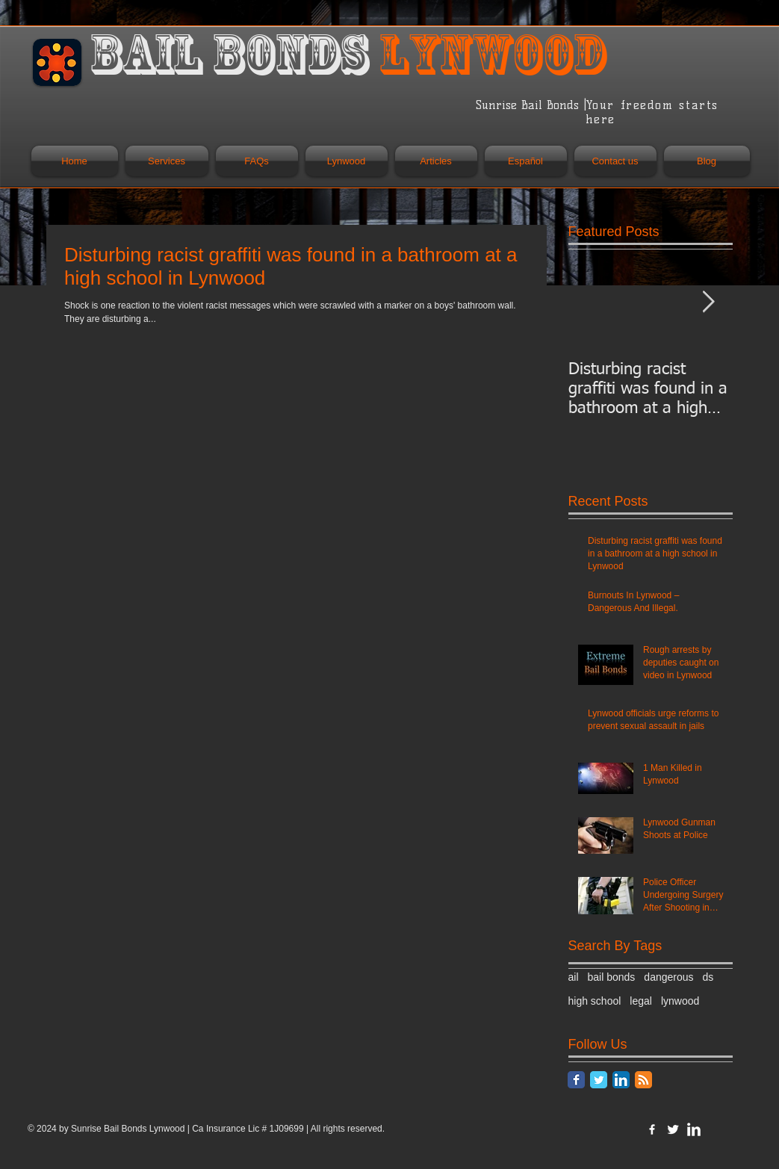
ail (573, 977)
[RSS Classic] (643, 1079)
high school (594, 1001)
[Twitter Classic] (598, 1079)
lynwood (680, 1001)
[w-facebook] (652, 1129)
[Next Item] (709, 302)
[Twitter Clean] (673, 1129)
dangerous (668, 977)
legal (641, 1001)
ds (708, 977)
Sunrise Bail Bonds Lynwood (129, 1128)
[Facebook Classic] (576, 1079)
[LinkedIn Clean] (694, 1129)
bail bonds (612, 977)
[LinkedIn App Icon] (621, 1079)
